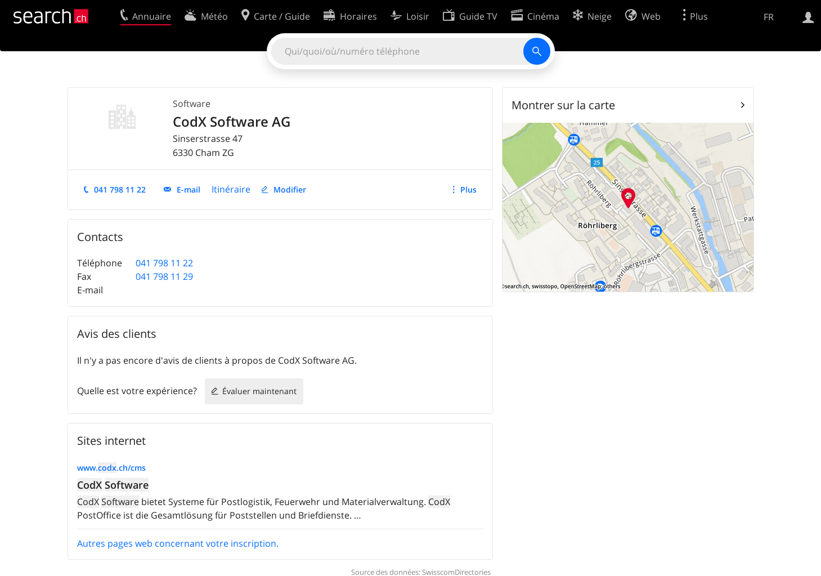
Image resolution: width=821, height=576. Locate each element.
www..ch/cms (111, 467)
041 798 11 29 (164, 276)
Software (191, 103)
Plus (468, 189)
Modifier (289, 189)
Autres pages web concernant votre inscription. (178, 543)
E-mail (188, 189)
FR (769, 17)
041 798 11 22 (120, 189)
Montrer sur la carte (563, 105)
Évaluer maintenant (259, 391)
